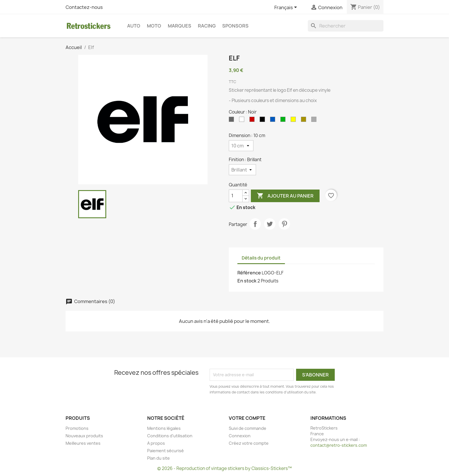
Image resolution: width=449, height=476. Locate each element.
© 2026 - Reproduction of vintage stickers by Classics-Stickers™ (224, 468)
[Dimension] (241, 145)
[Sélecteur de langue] (286, 7)
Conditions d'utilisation (169, 435)
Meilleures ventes (83, 443)
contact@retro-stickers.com (338, 445)
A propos (156, 443)
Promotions (77, 428)
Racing (207, 26)
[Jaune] (294, 121)
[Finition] (242, 169)
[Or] (304, 121)
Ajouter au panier (285, 196)
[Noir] (263, 121)
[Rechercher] (345, 26)
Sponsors (235, 26)
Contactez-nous (84, 7)
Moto (154, 26)
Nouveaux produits (84, 435)
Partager (255, 224)
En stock (247, 281)
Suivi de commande (247, 428)
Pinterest (284, 224)
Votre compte (247, 418)
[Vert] (284, 121)
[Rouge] (253, 121)
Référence (249, 273)
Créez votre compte (249, 443)
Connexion (240, 435)
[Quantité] (236, 196)
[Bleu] (273, 121)
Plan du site (158, 458)
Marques (179, 26)
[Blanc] (243, 121)
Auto (133, 26)
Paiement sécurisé (165, 450)
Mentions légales (164, 428)
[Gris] (232, 121)
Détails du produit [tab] (261, 258)
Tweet (269, 224)
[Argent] (315, 121)
